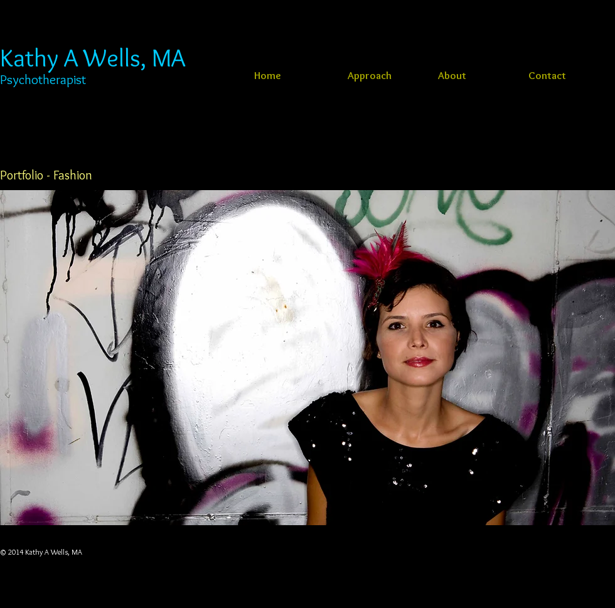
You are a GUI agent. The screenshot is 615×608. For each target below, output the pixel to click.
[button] (307, 357)
